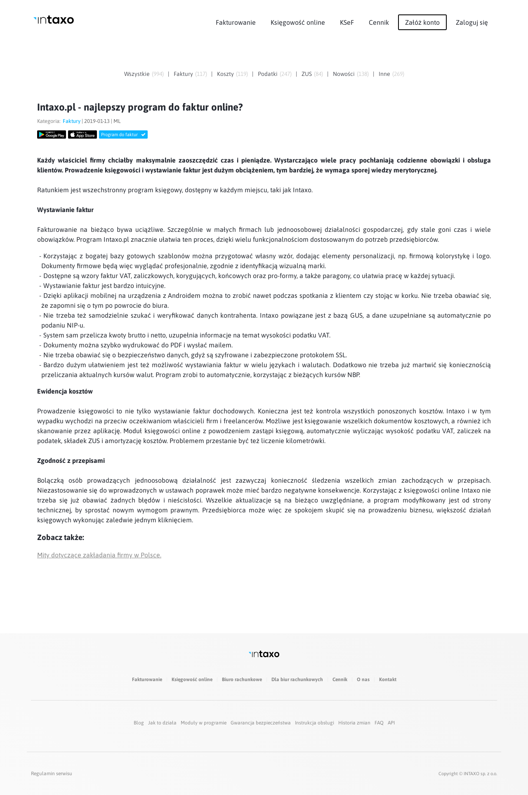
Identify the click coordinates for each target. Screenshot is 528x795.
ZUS (307, 74)
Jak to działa (162, 723)
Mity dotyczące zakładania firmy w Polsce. (99, 555)
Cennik (379, 22)
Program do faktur (123, 134)
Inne (384, 74)
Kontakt (387, 679)
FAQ (379, 723)
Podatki (268, 74)
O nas (363, 679)
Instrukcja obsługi (314, 723)
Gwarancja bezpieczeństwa (261, 723)
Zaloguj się (472, 22)
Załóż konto (422, 22)
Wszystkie (137, 74)
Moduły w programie (203, 723)
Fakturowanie (236, 22)
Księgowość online (298, 22)
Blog (139, 723)
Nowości (344, 74)
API (391, 723)
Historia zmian (354, 723)
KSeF (347, 22)
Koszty (225, 74)
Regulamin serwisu (51, 773)
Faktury (183, 74)
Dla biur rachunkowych (297, 679)
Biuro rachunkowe (242, 679)
